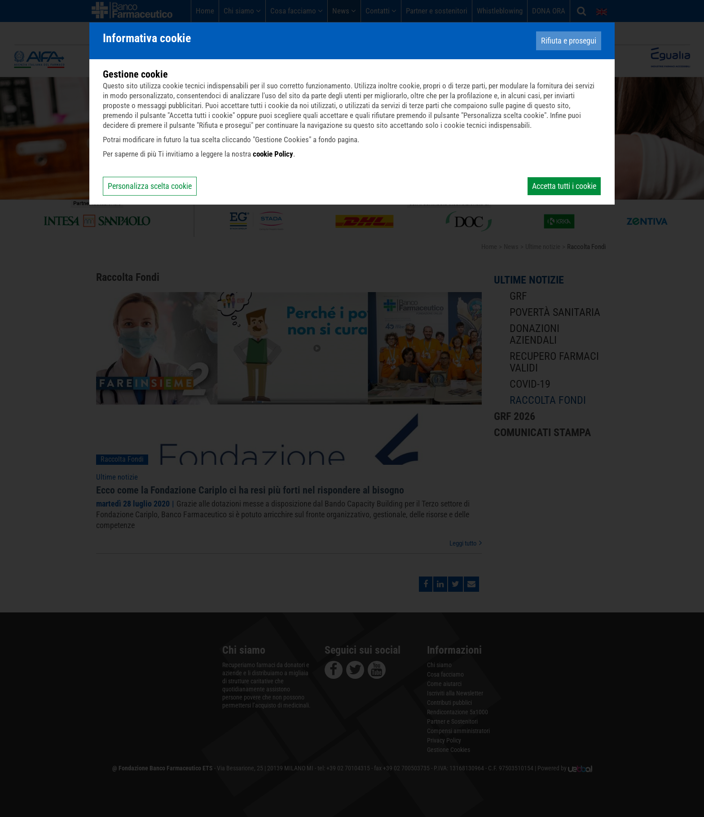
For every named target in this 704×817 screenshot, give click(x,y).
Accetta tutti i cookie (564, 186)
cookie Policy (273, 153)
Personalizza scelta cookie (150, 186)
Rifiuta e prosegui (568, 40)
